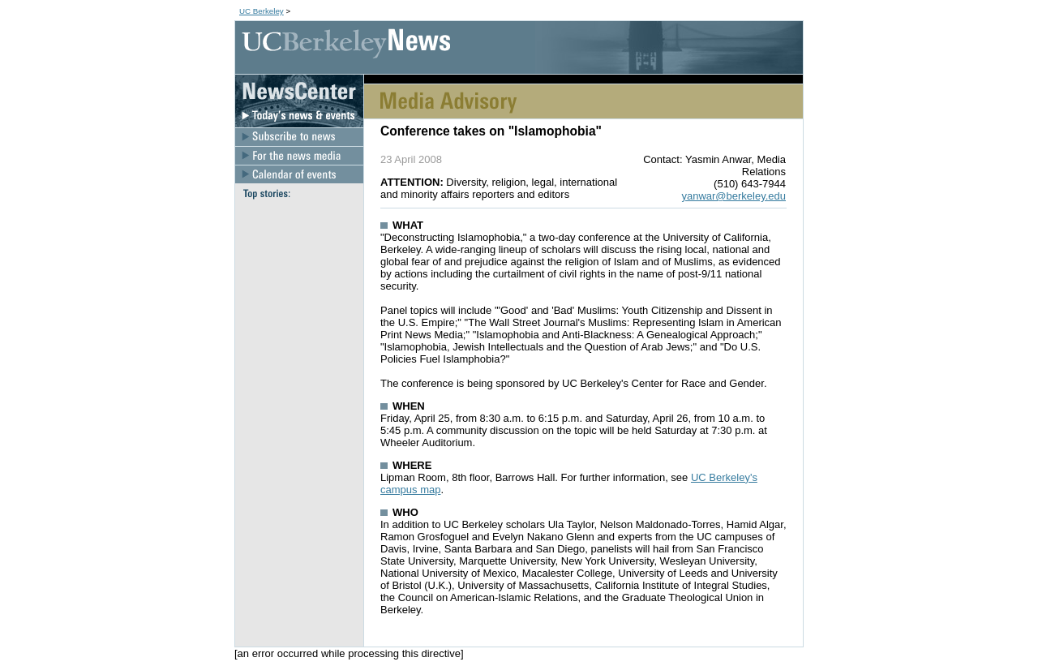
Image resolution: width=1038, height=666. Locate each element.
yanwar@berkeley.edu (733, 196)
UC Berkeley (261, 10)
